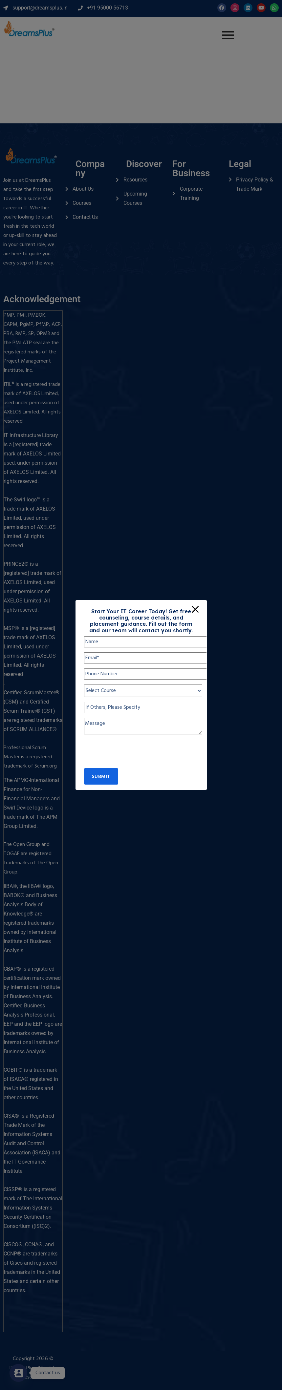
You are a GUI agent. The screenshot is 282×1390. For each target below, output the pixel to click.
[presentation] (134, 755)
